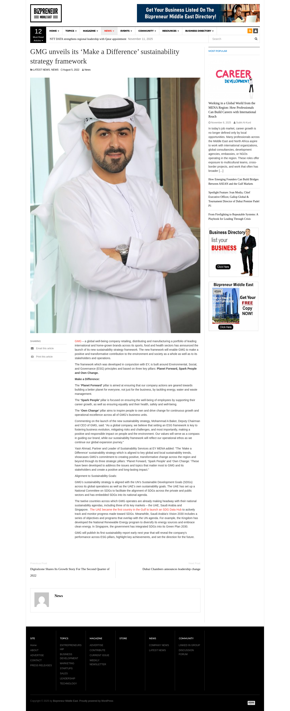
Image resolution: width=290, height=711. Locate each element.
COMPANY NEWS (159, 645)
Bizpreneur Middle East (65, 701)
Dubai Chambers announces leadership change (171, 569)
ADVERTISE (37, 655)
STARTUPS (66, 668)
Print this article (41, 356)
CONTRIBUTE (97, 650)
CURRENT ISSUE (99, 655)
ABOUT (34, 650)
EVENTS (126, 30)
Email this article (42, 348)
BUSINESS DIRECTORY (199, 30)
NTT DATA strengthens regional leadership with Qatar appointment (88, 39)
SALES (64, 673)
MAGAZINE (90, 30)
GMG (78, 341)
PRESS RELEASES (41, 665)
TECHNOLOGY (68, 683)
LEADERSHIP (67, 678)
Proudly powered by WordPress (96, 701)
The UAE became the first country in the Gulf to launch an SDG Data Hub (136, 509)
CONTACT (36, 660)
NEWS (109, 30)
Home (33, 645)
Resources (170, 30)
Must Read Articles (38, 35)
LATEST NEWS (41, 69)
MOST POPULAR (217, 51)
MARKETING (67, 663)
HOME (54, 30)
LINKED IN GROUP (189, 645)
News (88, 69)
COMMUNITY (147, 30)
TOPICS (71, 30)
